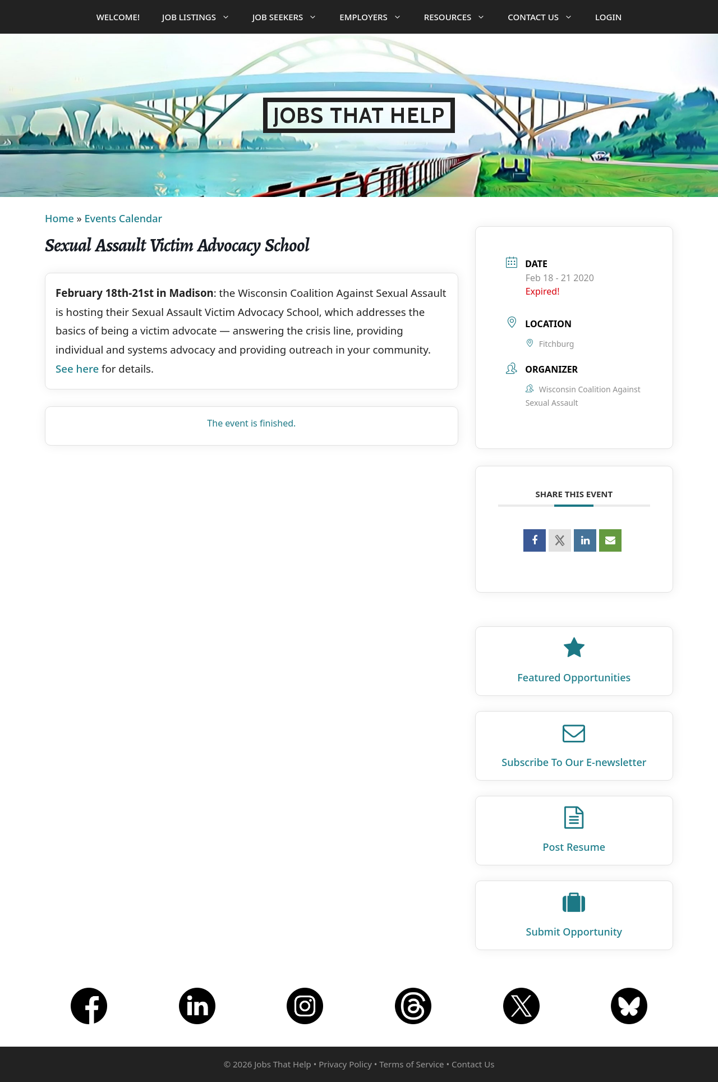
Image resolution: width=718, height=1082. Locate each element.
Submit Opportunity (574, 931)
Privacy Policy (345, 1064)
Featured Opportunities (573, 677)
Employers (375, 17)
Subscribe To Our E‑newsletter (573, 762)
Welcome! (118, 16)
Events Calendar (123, 218)
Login (608, 16)
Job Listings (201, 17)
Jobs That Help (359, 115)
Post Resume (574, 847)
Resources (460, 17)
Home (59, 218)
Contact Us (546, 17)
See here (77, 368)
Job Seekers (290, 17)
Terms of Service (411, 1064)
